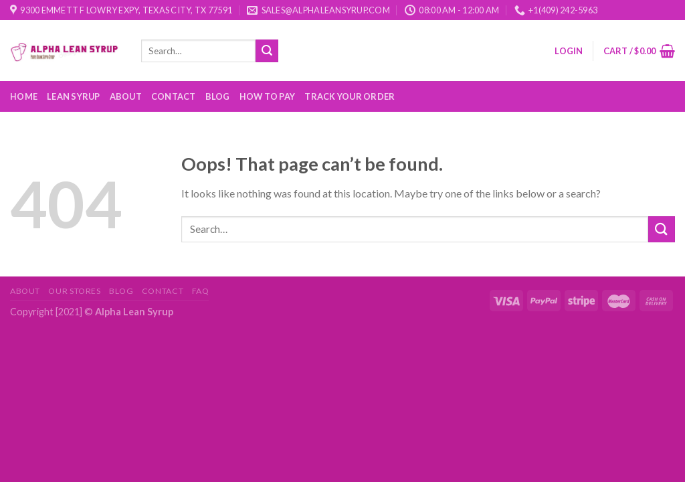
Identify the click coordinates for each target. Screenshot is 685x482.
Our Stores (74, 291)
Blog (217, 96)
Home (23, 96)
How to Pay (267, 96)
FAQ (200, 291)
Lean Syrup (73, 96)
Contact (173, 96)
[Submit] (267, 50)
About (126, 96)
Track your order (349, 96)
